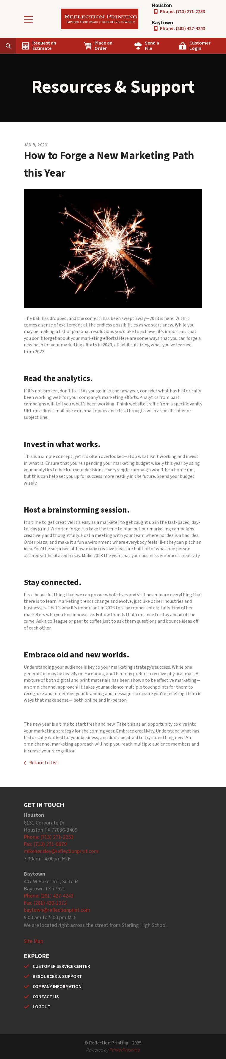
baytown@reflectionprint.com (57, 910)
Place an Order (103, 46)
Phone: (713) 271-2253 (182, 11)
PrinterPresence (124, 1050)
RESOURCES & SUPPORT (57, 976)
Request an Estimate (44, 46)
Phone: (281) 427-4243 (182, 28)
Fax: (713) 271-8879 (45, 844)
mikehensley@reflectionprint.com (61, 851)
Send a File (152, 46)
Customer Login (200, 46)
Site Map (33, 941)
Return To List (43, 763)
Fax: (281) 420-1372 (45, 903)
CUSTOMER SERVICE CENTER (61, 966)
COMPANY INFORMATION (57, 986)
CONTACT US (46, 996)
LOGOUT (42, 1006)
